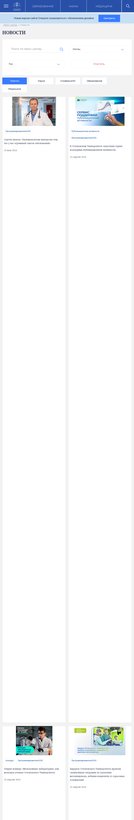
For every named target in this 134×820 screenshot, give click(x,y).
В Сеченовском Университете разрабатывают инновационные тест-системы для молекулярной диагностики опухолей (98, 349)
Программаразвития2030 (18, 131)
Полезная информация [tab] (29, 638)
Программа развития (66, 672)
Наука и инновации (65, 661)
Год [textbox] (11, 63)
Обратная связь (20, 677)
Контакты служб (64, 698)
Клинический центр (108, 656)
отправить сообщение (31, 405)
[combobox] (99, 49)
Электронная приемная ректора (73, 706)
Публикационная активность (85, 131)
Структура (17, 667)
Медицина (104, 6)
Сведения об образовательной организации (21, 654)
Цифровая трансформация (69, 667)
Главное (14, 81)
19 (58, 569)
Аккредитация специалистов (70, 656)
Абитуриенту (62, 714)
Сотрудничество (14, 529)
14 (14, 569)
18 (49, 569)
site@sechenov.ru (65, 776)
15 (23, 569)
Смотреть (109, 18)
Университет (67, 81)
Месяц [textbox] (76, 49)
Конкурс (10, 199)
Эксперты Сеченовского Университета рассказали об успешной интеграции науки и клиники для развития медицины (31, 473)
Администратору (65, 737)
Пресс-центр (105, 651)
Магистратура (12, 337)
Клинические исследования (113, 661)
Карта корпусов (96, 638)
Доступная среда (21, 662)
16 (31, 569)
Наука (73, 6)
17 (40, 569)
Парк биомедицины (108, 667)
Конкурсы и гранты (108, 672)
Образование (43, 6)
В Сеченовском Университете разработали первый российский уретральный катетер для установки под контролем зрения (32, 281)
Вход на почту (63, 721)
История (16, 672)
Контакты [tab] (65, 638)
